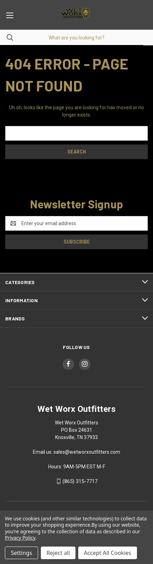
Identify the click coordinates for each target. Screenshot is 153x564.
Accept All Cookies (107, 553)
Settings (21, 553)
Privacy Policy (20, 537)
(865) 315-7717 (80, 481)
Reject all (58, 553)
